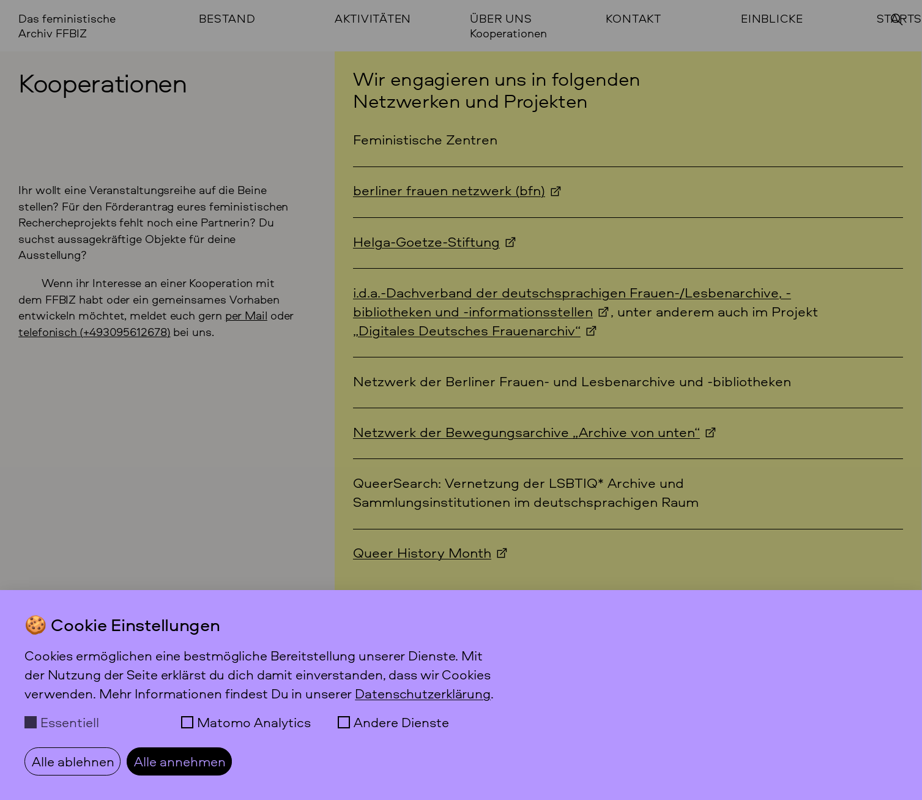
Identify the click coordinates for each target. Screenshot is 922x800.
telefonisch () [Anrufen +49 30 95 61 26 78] (94, 332)
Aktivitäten (373, 19)
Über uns (501, 19)
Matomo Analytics (254, 722)
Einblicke (772, 19)
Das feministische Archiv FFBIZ (67, 25)
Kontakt (633, 19)
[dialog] (461, 695)
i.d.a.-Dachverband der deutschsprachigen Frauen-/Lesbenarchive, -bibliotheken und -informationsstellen (572, 302)
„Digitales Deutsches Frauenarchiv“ (467, 330)
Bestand (227, 19)
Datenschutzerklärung (423, 693)
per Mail (246, 315)
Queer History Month (422, 552)
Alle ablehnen (73, 761)
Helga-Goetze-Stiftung (426, 241)
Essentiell (69, 722)
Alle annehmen (180, 761)
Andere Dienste (401, 722)
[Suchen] (897, 20)
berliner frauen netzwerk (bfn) (449, 190)
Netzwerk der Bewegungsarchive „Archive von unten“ (526, 431)
